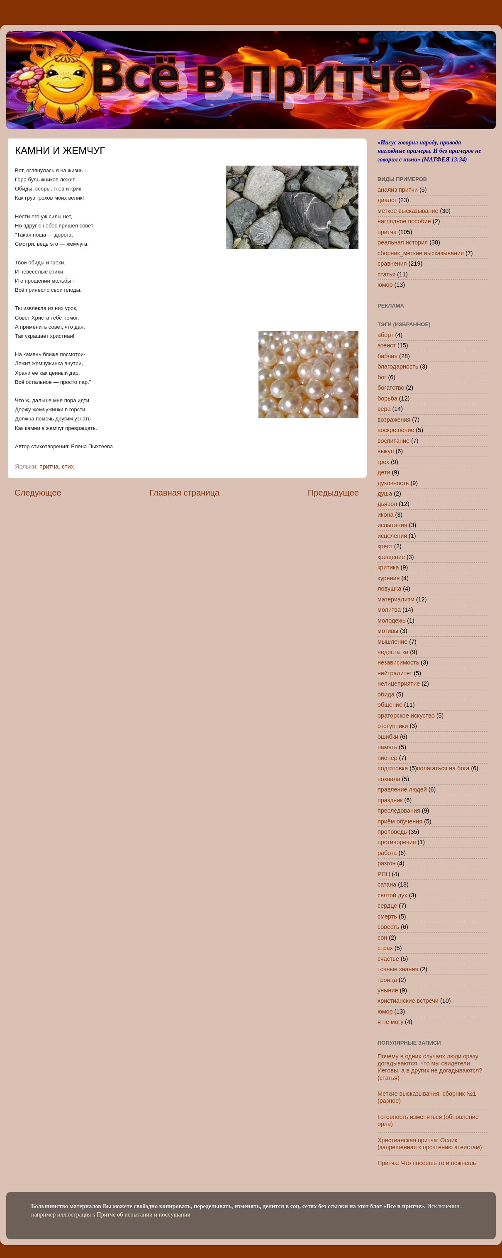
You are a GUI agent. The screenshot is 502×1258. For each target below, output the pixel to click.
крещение (391, 557)
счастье (388, 958)
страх (385, 948)
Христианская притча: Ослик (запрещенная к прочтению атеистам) (430, 1144)
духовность (393, 483)
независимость (398, 662)
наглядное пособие (404, 221)
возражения (394, 419)
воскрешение (396, 430)
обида (386, 694)
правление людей (402, 789)
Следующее (38, 492)
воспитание (393, 440)
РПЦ (384, 874)
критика (388, 567)
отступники (393, 726)
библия (387, 356)
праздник (390, 800)
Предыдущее (333, 492)
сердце (387, 905)
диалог (387, 200)
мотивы (388, 631)
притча (48, 466)
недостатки (393, 652)
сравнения (392, 263)
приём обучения (400, 821)
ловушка (389, 588)
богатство (391, 387)
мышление (392, 641)
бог (382, 377)
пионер (387, 758)
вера (384, 408)
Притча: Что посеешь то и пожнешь (427, 1163)
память (387, 747)
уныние (388, 990)
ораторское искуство (406, 715)
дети (384, 472)
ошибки (388, 736)
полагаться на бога (443, 768)
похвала (389, 779)
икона (385, 514)
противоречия (397, 842)
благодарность (398, 366)
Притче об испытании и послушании (143, 1214)
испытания (392, 525)
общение (390, 704)
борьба (387, 398)
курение (389, 578)
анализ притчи (398, 189)
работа (387, 853)
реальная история (403, 242)
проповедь (392, 831)
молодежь (391, 620)
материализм (396, 599)
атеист (387, 345)
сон (382, 937)
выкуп (386, 451)
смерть (387, 916)
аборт (386, 335)
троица (387, 980)
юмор (385, 284)
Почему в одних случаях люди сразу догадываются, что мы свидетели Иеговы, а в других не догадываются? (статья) (430, 1067)
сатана (387, 884)
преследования (399, 810)
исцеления (392, 536)
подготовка (393, 768)
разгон (386, 863)
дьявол (387, 504)
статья (386, 274)
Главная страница (184, 492)
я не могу (390, 1022)
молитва (389, 609)
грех (383, 462)
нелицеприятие (399, 683)
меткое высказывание (408, 211)
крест (385, 546)
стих (68, 466)
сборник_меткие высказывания (421, 253)
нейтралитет (395, 673)
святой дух (392, 895)
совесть (388, 926)
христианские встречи (408, 1000)
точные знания (398, 969)
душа (385, 493)
